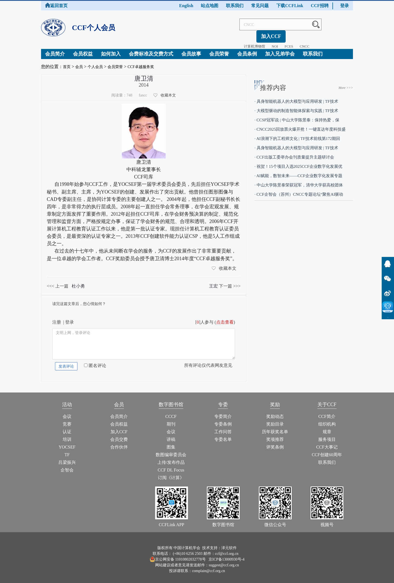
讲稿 (171, 435)
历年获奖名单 (275, 427)
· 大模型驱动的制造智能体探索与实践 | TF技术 (296, 106)
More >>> (345, 84)
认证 (67, 427)
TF (67, 450)
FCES (272, 35)
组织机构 (327, 420)
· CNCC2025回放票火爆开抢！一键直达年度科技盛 (300, 125)
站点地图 (209, 5)
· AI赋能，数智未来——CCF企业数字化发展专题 (298, 171)
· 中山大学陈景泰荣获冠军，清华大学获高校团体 (298, 181)
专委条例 (223, 420)
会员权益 (83, 49)
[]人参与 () (215, 318)
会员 (80, 62)
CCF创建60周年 (327, 450)
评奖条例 (275, 443)
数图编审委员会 (171, 450)
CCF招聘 (320, 5)
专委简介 (223, 412)
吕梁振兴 (67, 458)
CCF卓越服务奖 (149, 62)
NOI (258, 35)
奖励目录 (275, 420)
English (186, 5)
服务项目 (327, 435)
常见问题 (260, 5)
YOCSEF (67, 443)
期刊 (171, 420)
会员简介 (55, 49)
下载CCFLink (289, 5)
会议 (67, 412)
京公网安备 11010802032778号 (178, 555)
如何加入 (111, 49)
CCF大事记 (326, 443)
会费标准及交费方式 (151, 49)
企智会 (67, 466)
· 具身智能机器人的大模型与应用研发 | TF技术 (296, 97)
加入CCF (338, 24)
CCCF (170, 412)
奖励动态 (275, 412)
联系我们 (235, 5)
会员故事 (191, 49)
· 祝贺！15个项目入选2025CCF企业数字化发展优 (298, 162)
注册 (56, 318)
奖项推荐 (275, 435)
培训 (67, 435)
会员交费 (119, 435)
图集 (171, 443)
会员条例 (247, 49)
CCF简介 (326, 412)
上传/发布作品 (171, 458)
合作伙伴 (119, 443)
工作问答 (223, 427)
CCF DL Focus (171, 466)
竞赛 (67, 420)
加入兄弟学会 (280, 49)
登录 (344, 5)
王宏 (213, 282)
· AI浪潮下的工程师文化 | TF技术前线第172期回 (297, 134)
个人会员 (98, 62)
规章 (327, 427)
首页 (67, 62)
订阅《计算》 (171, 473)
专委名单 (223, 435)
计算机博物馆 (237, 35)
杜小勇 (78, 282)
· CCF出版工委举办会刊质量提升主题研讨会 (294, 153)
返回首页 (56, 5)
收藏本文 (168, 91)
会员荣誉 (219, 49)
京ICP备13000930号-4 (226, 555)
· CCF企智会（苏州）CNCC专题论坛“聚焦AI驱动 (298, 190)
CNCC (287, 35)
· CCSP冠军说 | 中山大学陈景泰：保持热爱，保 (296, 116)
